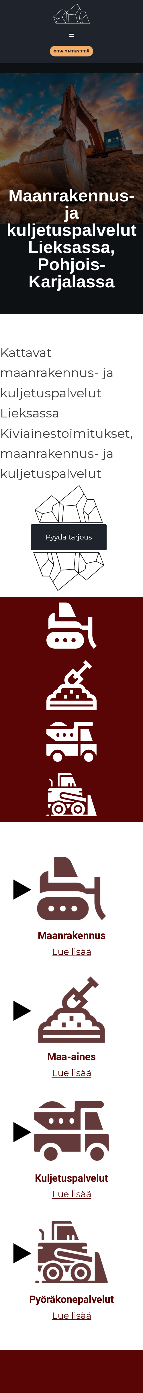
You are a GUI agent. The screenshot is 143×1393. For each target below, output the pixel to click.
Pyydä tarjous (69, 537)
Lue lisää (71, 951)
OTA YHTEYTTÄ (71, 51)
